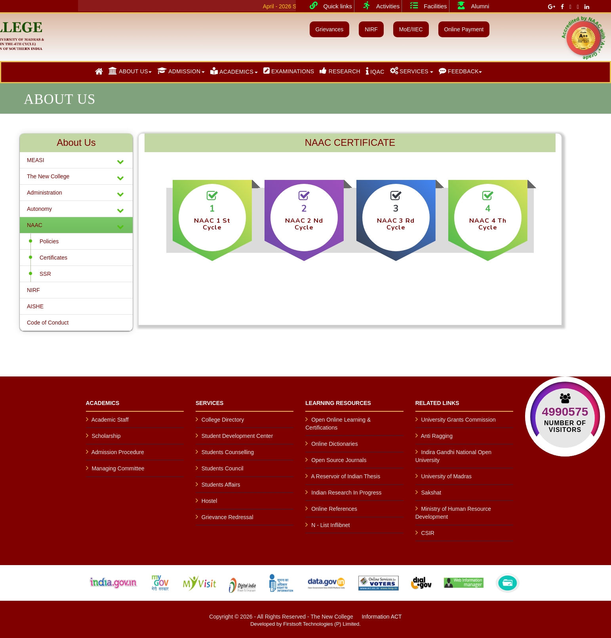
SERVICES (409, 70)
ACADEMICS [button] (231, 71)
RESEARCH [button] (340, 70)
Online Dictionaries (334, 444)
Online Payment (464, 29)
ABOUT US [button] (128, 70)
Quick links (328, 6)
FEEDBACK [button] (459, 70)
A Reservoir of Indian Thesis (345, 476)
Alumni (470, 6)
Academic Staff (110, 419)
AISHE (35, 306)
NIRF (371, 29)
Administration (76, 193)
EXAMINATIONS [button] (288, 70)
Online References (334, 509)
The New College (76, 177)
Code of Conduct (48, 322)
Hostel (209, 501)
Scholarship (105, 436)
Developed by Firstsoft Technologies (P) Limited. (305, 624)
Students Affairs (221, 484)
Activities (378, 6)
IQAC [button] (375, 71)
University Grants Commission (458, 419)
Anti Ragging (437, 436)
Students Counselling (228, 452)
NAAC (76, 226)
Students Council (223, 468)
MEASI (76, 161)
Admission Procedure (117, 452)
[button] (99, 71)
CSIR (427, 533)
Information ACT (382, 616)
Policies (49, 241)
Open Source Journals (338, 460)
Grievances (330, 29)
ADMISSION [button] (179, 70)
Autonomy (76, 210)
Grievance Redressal (227, 517)
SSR (45, 274)
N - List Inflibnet (330, 525)
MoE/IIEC (411, 29)
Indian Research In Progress (346, 492)
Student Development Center (237, 436)
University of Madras (446, 476)
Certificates (53, 257)
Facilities (425, 6)
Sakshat (431, 492)
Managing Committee (117, 468)
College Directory (223, 419)
